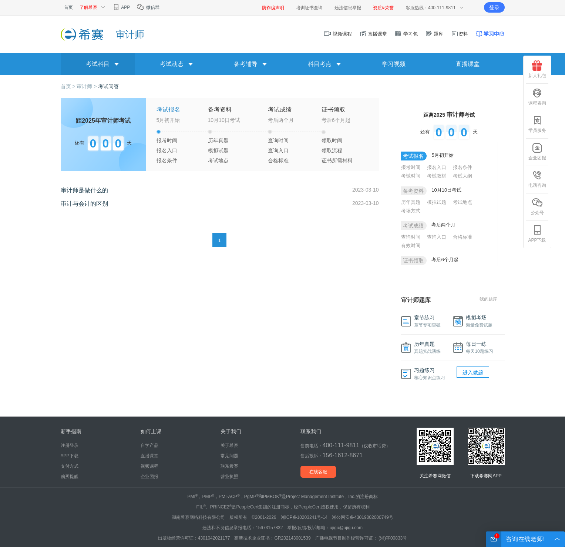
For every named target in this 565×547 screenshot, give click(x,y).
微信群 (148, 7)
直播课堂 (373, 34)
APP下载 (537, 234)
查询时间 (278, 140)
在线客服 (318, 471)
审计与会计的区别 (84, 203)
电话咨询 (537, 179)
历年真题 (218, 140)
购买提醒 (69, 476)
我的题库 (488, 299)
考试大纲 (462, 176)
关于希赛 (229, 445)
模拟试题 (218, 150)
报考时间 (167, 140)
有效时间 (410, 245)
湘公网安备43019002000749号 (362, 517)
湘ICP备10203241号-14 (304, 517)
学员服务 (537, 124)
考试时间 (410, 176)
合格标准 (278, 160)
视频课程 (338, 34)
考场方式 (410, 210)
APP (121, 7)
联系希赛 (229, 466)
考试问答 (108, 86)
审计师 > (87, 86)
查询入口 (278, 150)
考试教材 (436, 176)
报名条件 (167, 160)
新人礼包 (537, 69)
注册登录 (69, 445)
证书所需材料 (337, 160)
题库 (434, 34)
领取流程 (332, 150)
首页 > (69, 86)
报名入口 (167, 150)
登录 (494, 7)
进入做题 (473, 372)
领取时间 (332, 140)
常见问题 (229, 455)
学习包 (406, 34)
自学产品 (149, 445)
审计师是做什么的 (84, 190)
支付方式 (69, 466)
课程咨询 (537, 97)
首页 (68, 7)
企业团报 (537, 151)
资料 (459, 34)
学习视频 (394, 64)
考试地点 (218, 160)
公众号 (537, 206)
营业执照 (229, 476)
